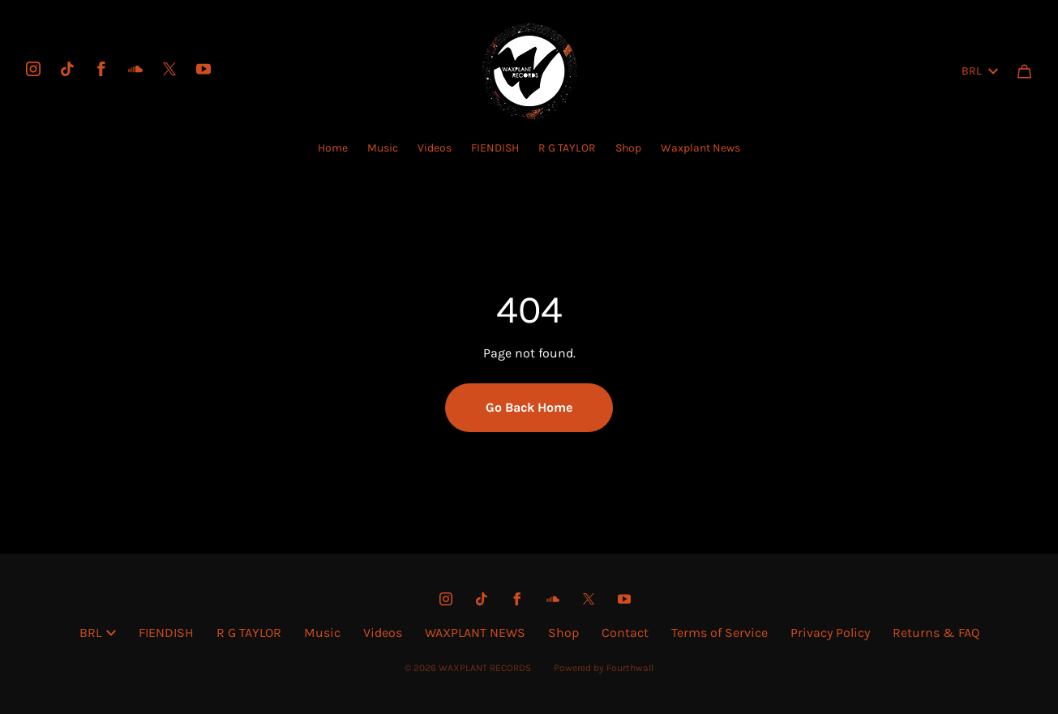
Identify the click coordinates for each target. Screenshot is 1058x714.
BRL (980, 71)
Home (333, 148)
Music (382, 148)
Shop (628, 148)
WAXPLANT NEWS (475, 632)
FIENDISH (495, 148)
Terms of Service (719, 632)
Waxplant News (700, 148)
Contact (625, 632)
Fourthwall (629, 667)
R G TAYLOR (567, 148)
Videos (435, 148)
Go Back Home (529, 407)
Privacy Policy (830, 632)
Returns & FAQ (936, 632)
